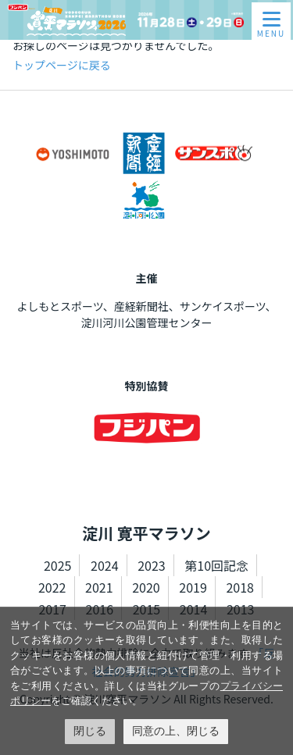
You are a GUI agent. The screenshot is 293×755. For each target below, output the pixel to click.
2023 (152, 565)
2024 (105, 565)
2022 (52, 587)
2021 (99, 587)
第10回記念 (216, 565)
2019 (193, 587)
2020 (146, 587)
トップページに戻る (62, 65)
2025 (58, 565)
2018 (240, 587)
